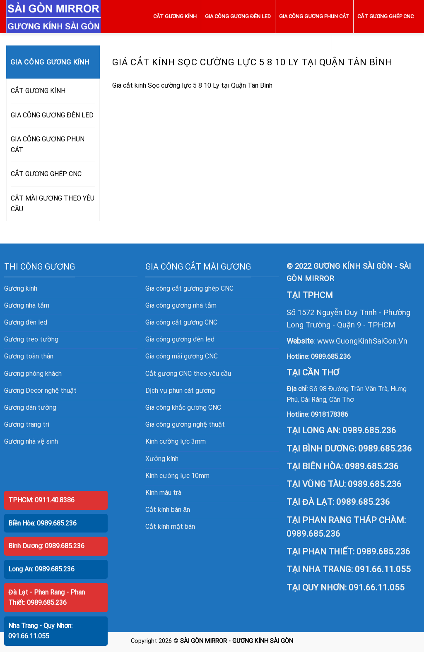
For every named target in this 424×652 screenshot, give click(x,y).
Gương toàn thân (28, 356)
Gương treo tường (31, 339)
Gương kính (20, 288)
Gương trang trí (26, 424)
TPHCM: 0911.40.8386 (41, 500)
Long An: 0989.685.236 (41, 569)
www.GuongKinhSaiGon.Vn (362, 341)
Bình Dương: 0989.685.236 (46, 546)
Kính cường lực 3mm (175, 441)
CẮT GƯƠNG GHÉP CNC (385, 16)
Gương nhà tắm (26, 305)
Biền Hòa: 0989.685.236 (42, 523)
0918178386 (329, 414)
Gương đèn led (25, 322)
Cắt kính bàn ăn (167, 509)
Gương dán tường (30, 407)
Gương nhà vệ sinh (31, 441)
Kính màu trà (163, 493)
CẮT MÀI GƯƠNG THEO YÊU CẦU (375, 49)
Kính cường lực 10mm (177, 476)
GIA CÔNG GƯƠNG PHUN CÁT (314, 16)
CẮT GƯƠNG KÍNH (175, 16)
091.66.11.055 (383, 569)
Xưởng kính (161, 459)
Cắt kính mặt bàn (170, 526)
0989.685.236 (331, 357)
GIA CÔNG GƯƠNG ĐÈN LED (238, 16)
